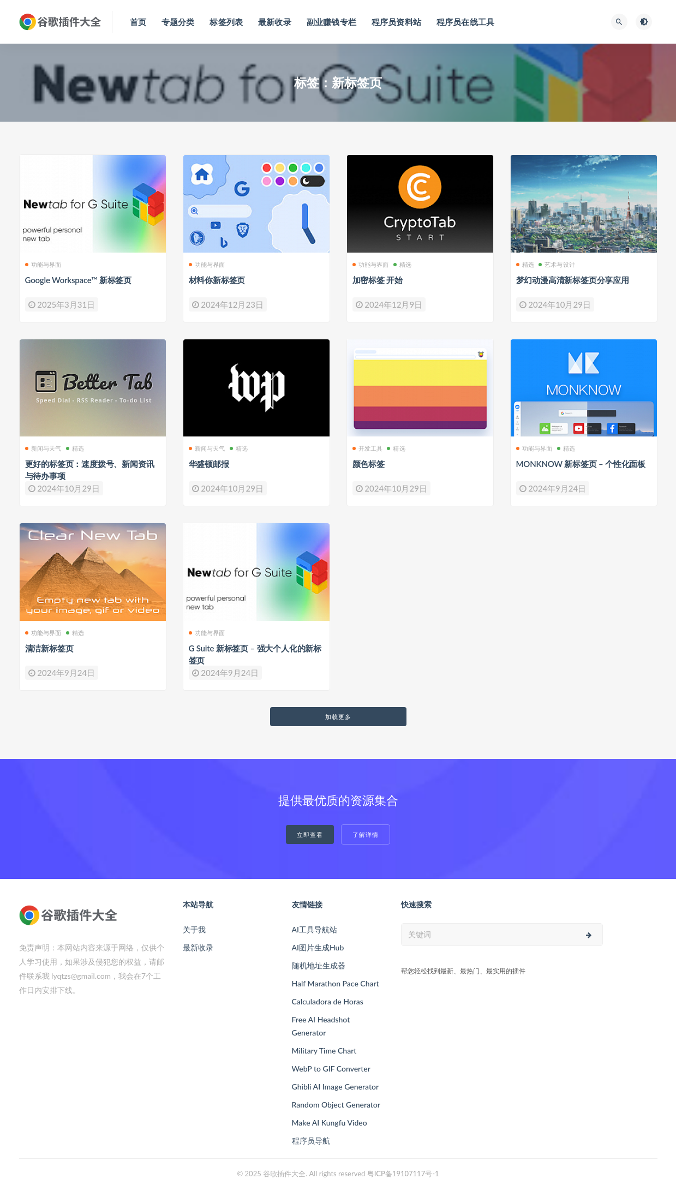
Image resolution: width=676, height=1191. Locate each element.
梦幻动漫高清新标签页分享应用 (572, 280)
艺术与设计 (557, 264)
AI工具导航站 (315, 929)
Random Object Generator (336, 1104)
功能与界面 (43, 264)
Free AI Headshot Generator (321, 1026)
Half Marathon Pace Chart (335, 983)
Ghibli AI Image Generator (335, 1086)
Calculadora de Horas (327, 1001)
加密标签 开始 (377, 280)
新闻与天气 (43, 448)
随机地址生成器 (318, 965)
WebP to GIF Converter (331, 1068)
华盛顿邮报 (209, 464)
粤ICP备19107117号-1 (403, 1173)
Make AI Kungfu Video (329, 1122)
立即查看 (310, 834)
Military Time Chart (324, 1050)
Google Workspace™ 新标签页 (78, 280)
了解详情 (365, 834)
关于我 (194, 929)
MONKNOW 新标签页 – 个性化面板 (581, 464)
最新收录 (198, 947)
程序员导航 (311, 1140)
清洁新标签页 (49, 648)
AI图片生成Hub (318, 947)
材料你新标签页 (217, 280)
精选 (402, 264)
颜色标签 (368, 464)
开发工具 (367, 448)
